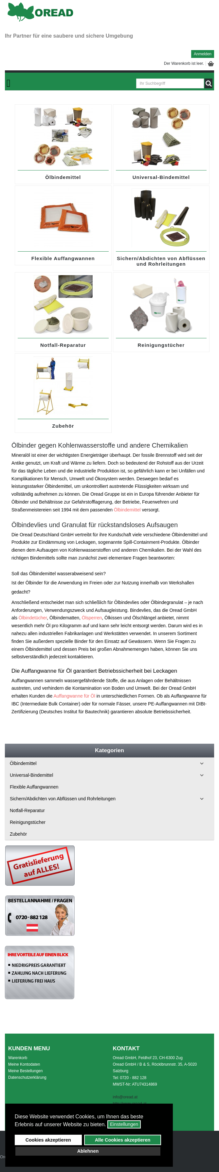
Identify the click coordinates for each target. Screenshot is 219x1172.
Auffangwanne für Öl (74, 696)
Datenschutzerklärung (27, 1077)
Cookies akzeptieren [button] (48, 1140)
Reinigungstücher (161, 345)
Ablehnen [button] (88, 1151)
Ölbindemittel (63, 177)
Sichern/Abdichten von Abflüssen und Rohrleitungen (161, 261)
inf (115, 1097)
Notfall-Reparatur (63, 345)
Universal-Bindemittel (161, 177)
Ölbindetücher (33, 617)
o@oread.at (127, 1097)
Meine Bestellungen (25, 1071)
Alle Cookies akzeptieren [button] (123, 1140)
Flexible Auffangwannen (63, 258)
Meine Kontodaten (24, 1064)
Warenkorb (17, 1058)
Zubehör (63, 426)
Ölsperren (92, 617)
